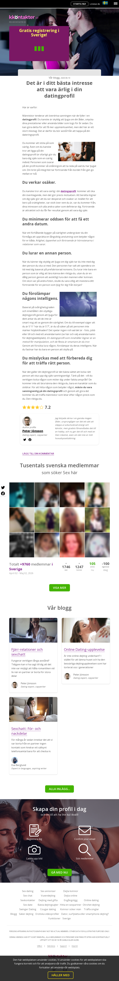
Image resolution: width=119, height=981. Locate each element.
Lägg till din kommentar (38, 453)
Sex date (27, 904)
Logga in (95, 4)
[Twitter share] (3, 488)
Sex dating (27, 891)
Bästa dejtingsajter (48, 904)
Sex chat (27, 895)
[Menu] (115, 3)
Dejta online (70, 895)
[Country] (105, 3)
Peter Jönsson (32, 431)
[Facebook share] (3, 493)
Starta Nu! (79, 3)
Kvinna (50, 53)
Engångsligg (71, 900)
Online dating (91, 900)
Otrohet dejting (91, 904)
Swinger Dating (27, 909)
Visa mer (59, 588)
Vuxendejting (48, 895)
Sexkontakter (27, 900)
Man (28, 53)
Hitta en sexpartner (70, 904)
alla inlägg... (59, 789)
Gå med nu (59, 872)
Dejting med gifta (48, 900)
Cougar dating (48, 909)
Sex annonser (48, 891)
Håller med (61, 975)
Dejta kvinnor (70, 891)
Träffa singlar (91, 909)
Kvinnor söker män (70, 909)
